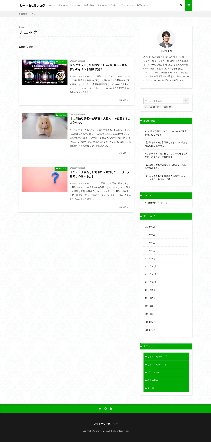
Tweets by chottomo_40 (155, 202)
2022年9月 (150, 226)
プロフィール (127, 5)
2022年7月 (150, 242)
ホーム (52, 5)
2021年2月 (150, 314)
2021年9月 (150, 290)
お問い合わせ (143, 5)
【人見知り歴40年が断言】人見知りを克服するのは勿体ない (100, 120)
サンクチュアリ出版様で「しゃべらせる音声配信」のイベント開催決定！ (98, 67)
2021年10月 (150, 282)
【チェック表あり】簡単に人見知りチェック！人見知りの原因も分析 (100, 174)
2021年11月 (150, 274)
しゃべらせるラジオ (107, 5)
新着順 (22, 47)
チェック (35, 14)
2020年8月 (150, 330)
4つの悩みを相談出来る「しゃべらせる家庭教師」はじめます (166, 133)
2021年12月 (150, 266)
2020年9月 (150, 322)
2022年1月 (150, 258)
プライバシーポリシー (105, 423)
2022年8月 (150, 234)
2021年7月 (150, 306)
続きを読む (123, 99)
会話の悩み (89, 5)
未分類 (150, 388)
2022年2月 (150, 250)
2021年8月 (150, 298)
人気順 (30, 47)
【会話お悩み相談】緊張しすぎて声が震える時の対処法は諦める (166, 144)
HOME (24, 14)
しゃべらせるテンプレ (69, 5)
